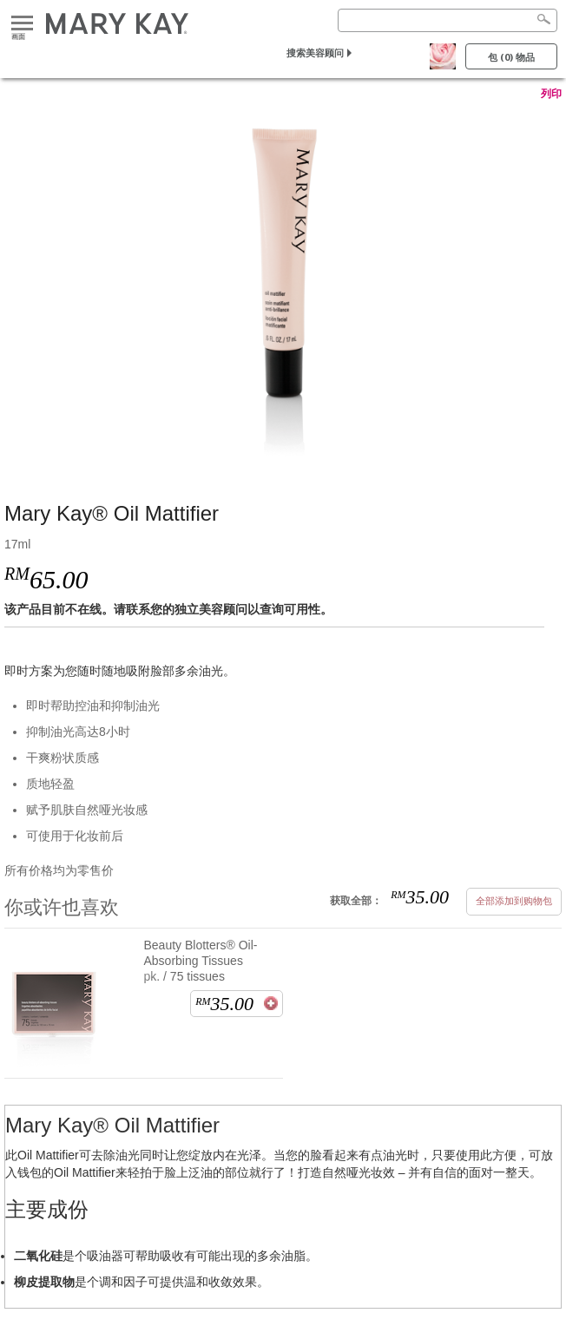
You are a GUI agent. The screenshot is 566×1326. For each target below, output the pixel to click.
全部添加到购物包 (514, 901)
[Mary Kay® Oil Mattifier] (283, 283)
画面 (22, 24)
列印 (551, 94)
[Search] (447, 20)
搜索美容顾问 (315, 52)
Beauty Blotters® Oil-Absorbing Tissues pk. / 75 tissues (201, 960)
